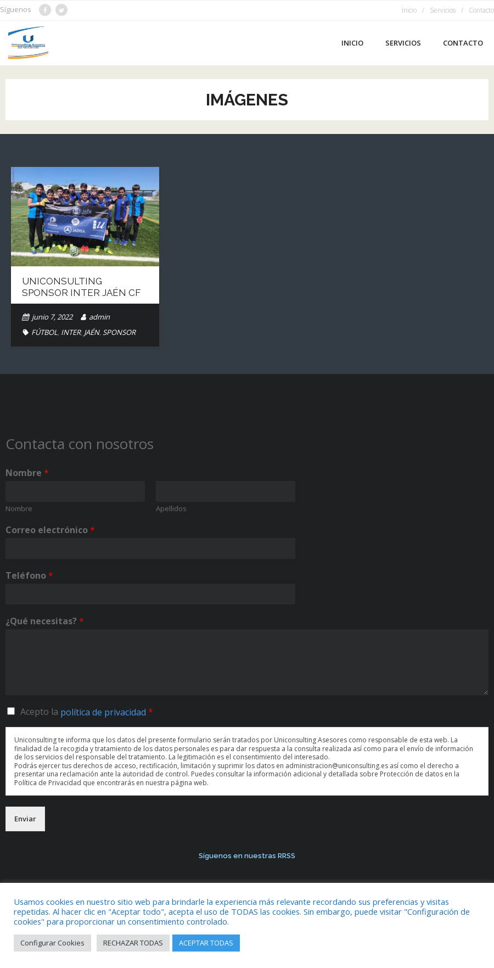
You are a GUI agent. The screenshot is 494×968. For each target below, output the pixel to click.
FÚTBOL (44, 332)
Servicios (443, 10)
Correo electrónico (50, 530)
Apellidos (171, 508)
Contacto (481, 10)
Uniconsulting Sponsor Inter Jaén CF (81, 287)
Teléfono (29, 575)
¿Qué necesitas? (44, 621)
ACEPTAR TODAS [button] (206, 943)
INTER (71, 332)
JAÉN (91, 332)
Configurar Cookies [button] (52, 943)
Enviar (25, 819)
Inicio (409, 10)
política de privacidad (103, 712)
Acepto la (86, 712)
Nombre (27, 473)
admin (99, 317)
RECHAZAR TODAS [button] (133, 943)
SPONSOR (119, 332)
